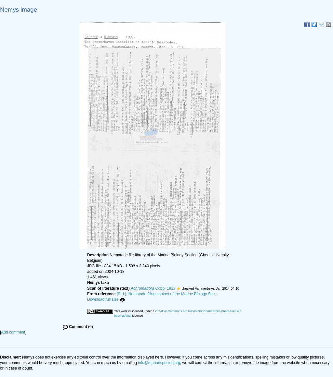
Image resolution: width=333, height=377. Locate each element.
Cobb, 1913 (153, 288)
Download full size (106, 299)
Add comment (13, 332)
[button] (178, 288)
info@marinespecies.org (159, 362)
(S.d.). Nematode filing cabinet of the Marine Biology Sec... (167, 294)
